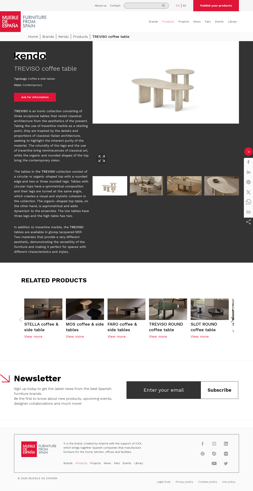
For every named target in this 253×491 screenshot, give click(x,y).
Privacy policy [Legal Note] (184, 481)
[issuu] (213, 453)
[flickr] (225, 453)
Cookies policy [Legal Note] (207, 481)
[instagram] (213, 444)
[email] (248, 212)
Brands (153, 21)
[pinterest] (248, 182)
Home (33, 36)
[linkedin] (248, 172)
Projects (183, 21)
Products (168, 21)
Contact (115, 5)
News (197, 21)
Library (232, 21)
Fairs (208, 21)
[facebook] (248, 162)
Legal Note (163, 481)
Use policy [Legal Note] (228, 481)
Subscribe (219, 391)
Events (219, 21)
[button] (232, 320)
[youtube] (213, 463)
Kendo (63, 36)
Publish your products (216, 5)
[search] (146, 6)
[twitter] (248, 192)
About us (100, 5)
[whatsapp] (248, 202)
